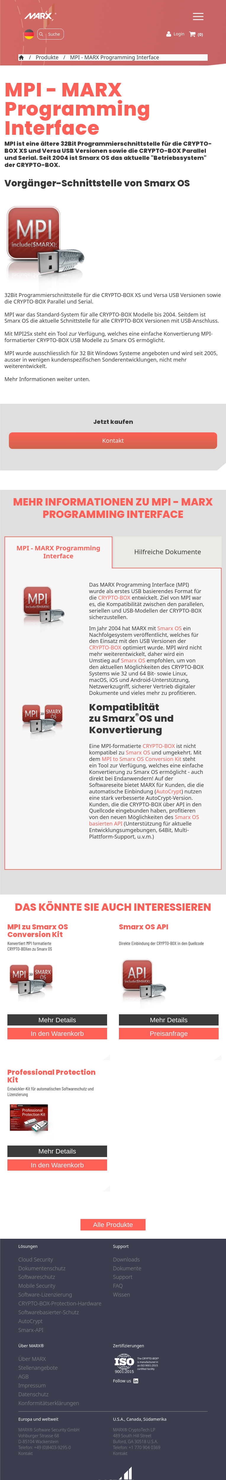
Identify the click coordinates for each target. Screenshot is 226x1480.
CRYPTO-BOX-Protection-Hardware (59, 1303)
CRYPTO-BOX (114, 597)
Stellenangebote (38, 1368)
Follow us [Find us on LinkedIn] (125, 1381)
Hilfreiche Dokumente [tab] (167, 551)
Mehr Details (57, 1020)
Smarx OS (169, 628)
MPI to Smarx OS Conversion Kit (141, 758)
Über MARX (32, 1359)
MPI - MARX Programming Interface (114, 57)
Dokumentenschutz (41, 1268)
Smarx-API (30, 1330)
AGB (23, 1377)
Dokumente (127, 1268)
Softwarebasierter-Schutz (48, 1312)
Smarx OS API (143, 927)
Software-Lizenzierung (45, 1295)
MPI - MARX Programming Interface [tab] (58, 551)
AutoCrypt (169, 791)
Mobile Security (36, 1286)
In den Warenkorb (57, 1033)
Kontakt (113, 440)
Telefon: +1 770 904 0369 (136, 1447)
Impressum (32, 1385)
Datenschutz (33, 1394)
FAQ (118, 1286)
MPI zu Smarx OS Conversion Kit (37, 930)
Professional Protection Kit (51, 1076)
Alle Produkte (113, 1224)
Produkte (47, 57)
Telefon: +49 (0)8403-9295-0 (44, 1447)
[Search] (54, 34)
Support (123, 1277)
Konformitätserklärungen (48, 1403)
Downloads (126, 1259)
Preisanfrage (169, 1033)
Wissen (121, 1295)
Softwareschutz (36, 1277)
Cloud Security (35, 1259)
